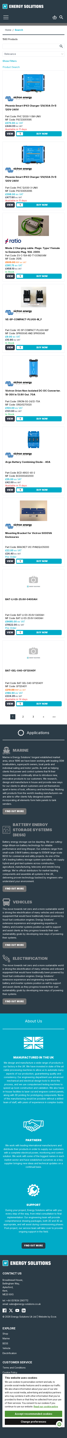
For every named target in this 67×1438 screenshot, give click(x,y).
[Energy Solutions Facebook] (4, 1310)
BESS (5, 1343)
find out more (14, 811)
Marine (6, 1338)
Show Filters (10, 61)
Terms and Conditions (14, 1367)
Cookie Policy (10, 1372)
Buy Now (42, 133)
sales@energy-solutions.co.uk (25, 1304)
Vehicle (6, 1348)
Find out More (33, 1245)
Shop (5, 1333)
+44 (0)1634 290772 (17, 1300)
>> (54, 716)
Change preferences (33, 1421)
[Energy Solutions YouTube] (17, 1310)
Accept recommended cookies (33, 1413)
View (10, 133)
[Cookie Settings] (59, 1424)
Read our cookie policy (46, 1406)
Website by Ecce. (47, 1316)
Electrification (10, 1353)
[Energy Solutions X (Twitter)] (11, 1310)
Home (8, 30)
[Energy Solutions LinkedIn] (24, 1310)
